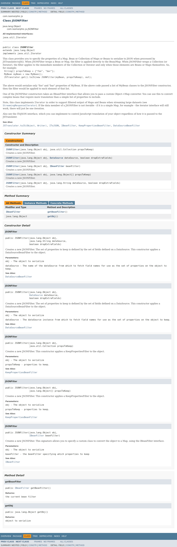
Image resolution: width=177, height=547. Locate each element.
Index (53, 3)
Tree (33, 3)
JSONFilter (12, 149)
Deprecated (43, 3)
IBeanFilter (57, 166)
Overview (5, 3)
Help (60, 3)
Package (16, 3)
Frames (38, 8)
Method (43, 12)
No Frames (49, 8)
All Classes (66, 8)
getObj (52, 216)
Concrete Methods (61, 203)
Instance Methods (36, 203)
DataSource (56, 158)
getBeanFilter (56, 212)
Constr (33, 12)
